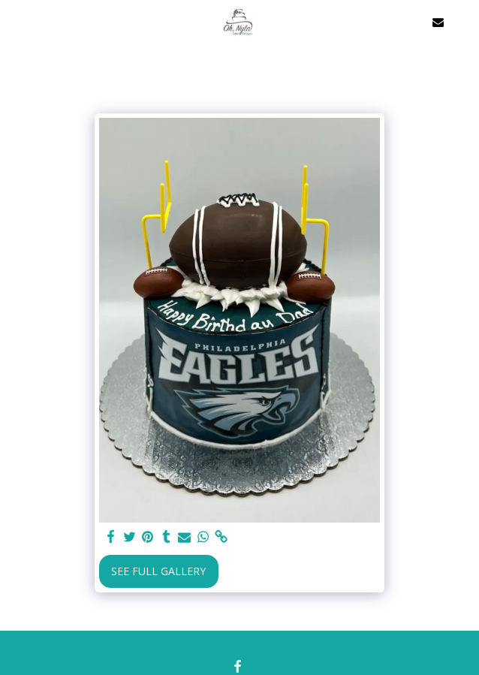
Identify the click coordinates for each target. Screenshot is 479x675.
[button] (16, 21)
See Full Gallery (158, 571)
